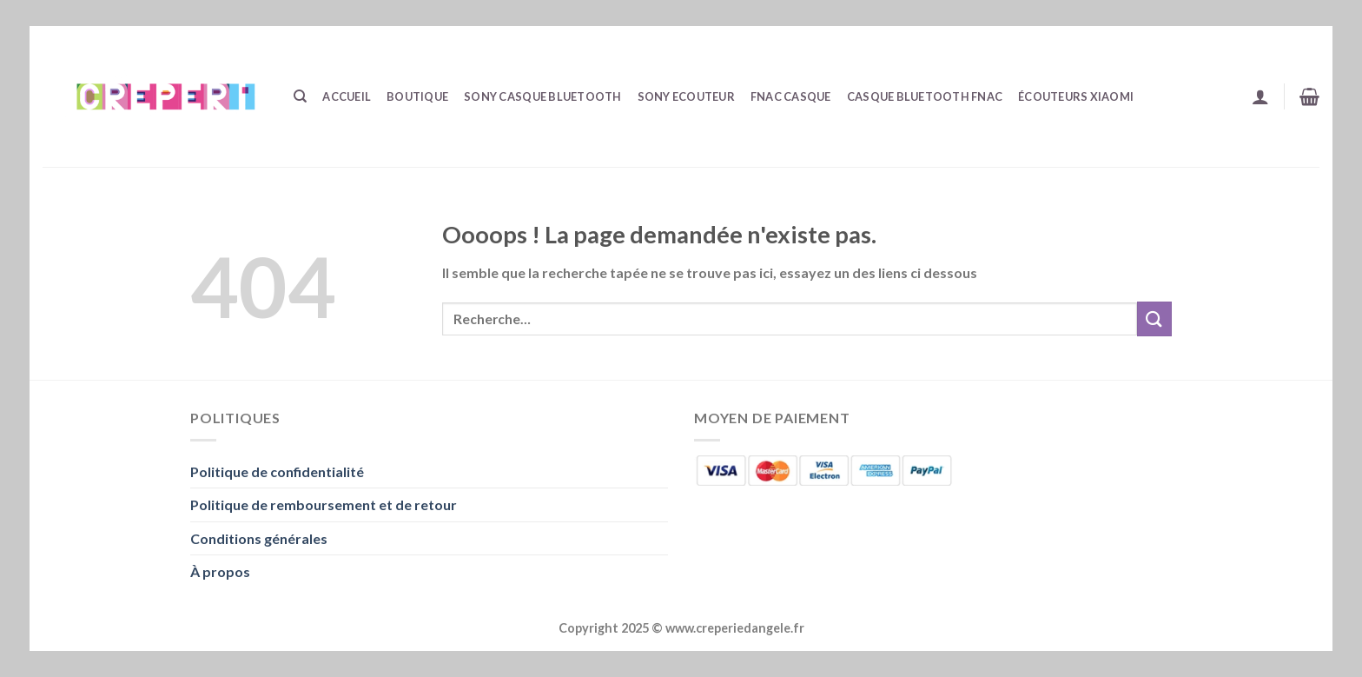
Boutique (417, 96)
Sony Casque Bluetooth (542, 96)
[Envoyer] (1154, 318)
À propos (220, 571)
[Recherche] (300, 96)
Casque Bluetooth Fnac (924, 96)
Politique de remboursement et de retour (323, 504)
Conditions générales (258, 538)
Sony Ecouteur (686, 96)
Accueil (346, 96)
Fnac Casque (790, 96)
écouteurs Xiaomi (1076, 96)
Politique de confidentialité (277, 471)
